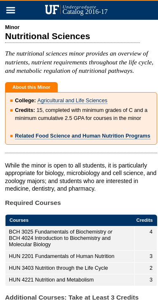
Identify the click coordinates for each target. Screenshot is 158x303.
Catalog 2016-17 (88, 9)
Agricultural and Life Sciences (72, 101)
